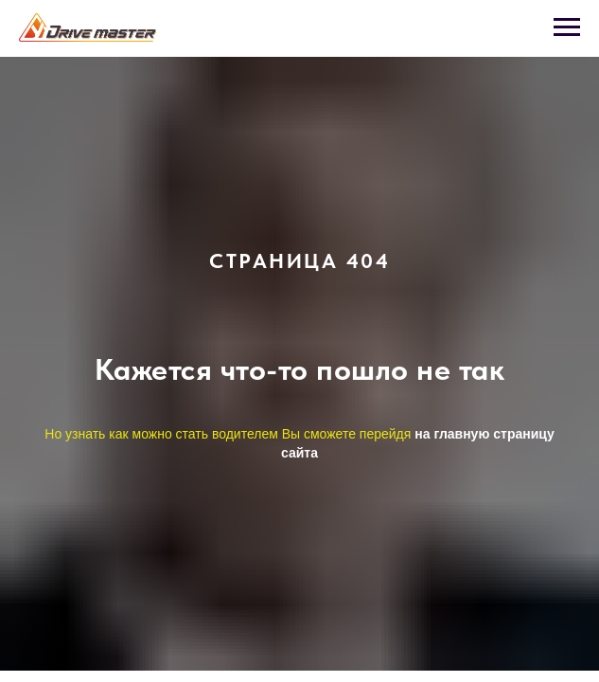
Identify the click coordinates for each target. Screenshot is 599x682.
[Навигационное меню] (567, 27)
